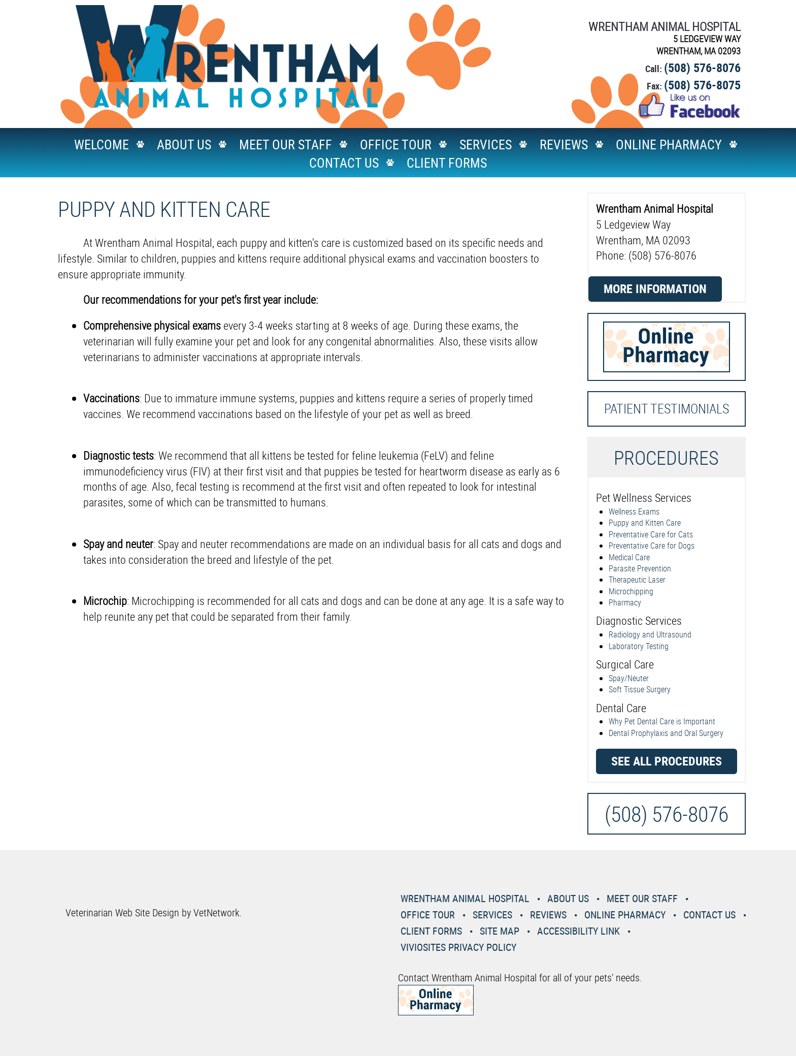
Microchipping (631, 591)
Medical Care (629, 557)
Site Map (499, 931)
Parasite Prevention (640, 568)
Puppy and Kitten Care (645, 522)
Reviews (564, 144)
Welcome (101, 144)
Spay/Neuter (629, 678)
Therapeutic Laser (637, 579)
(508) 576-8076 (702, 67)
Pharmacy (625, 602)
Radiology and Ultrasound (650, 634)
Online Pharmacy (669, 144)
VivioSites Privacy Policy (458, 947)
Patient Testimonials (666, 409)
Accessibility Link (578, 931)
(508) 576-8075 (702, 85)
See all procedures (666, 761)
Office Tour (396, 144)
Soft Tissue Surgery (640, 689)
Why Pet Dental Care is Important (662, 721)
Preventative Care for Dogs (651, 545)
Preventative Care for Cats (651, 534)
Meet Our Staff (285, 144)
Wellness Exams (634, 511)
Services (485, 144)
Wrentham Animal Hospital (465, 898)
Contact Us (344, 163)
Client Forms (447, 163)
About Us (184, 144)
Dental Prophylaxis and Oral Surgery (666, 733)
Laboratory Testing (639, 646)
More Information (655, 288)
